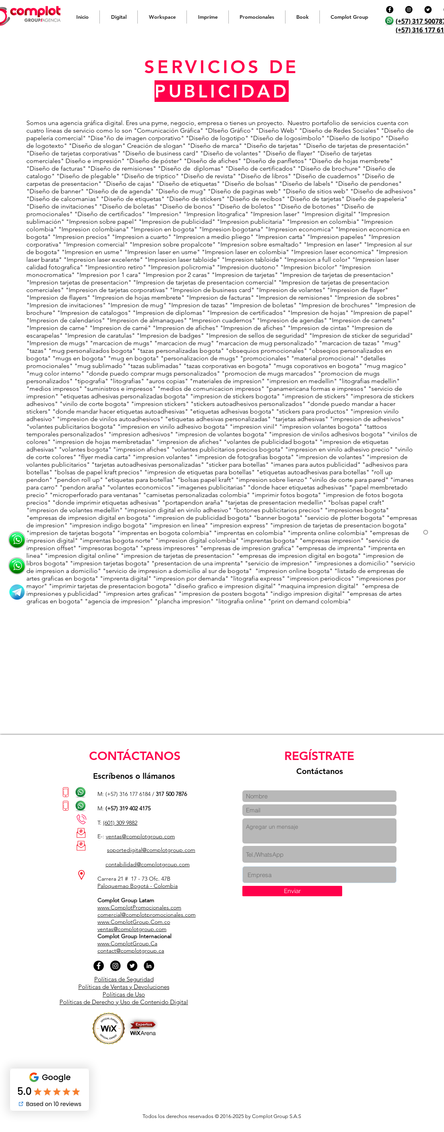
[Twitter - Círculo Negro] (428, 9)
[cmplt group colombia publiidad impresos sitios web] (17, 592)
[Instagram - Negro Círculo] (408, 9)
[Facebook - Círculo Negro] (389, 9)
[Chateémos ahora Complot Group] (17, 540)
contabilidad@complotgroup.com (147, 864)
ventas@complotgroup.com (140, 836)
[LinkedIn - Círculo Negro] (149, 966)
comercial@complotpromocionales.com (146, 914)
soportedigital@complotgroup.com (151, 849)
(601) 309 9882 (120, 822)
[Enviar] (292, 891)
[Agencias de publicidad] (17, 566)
